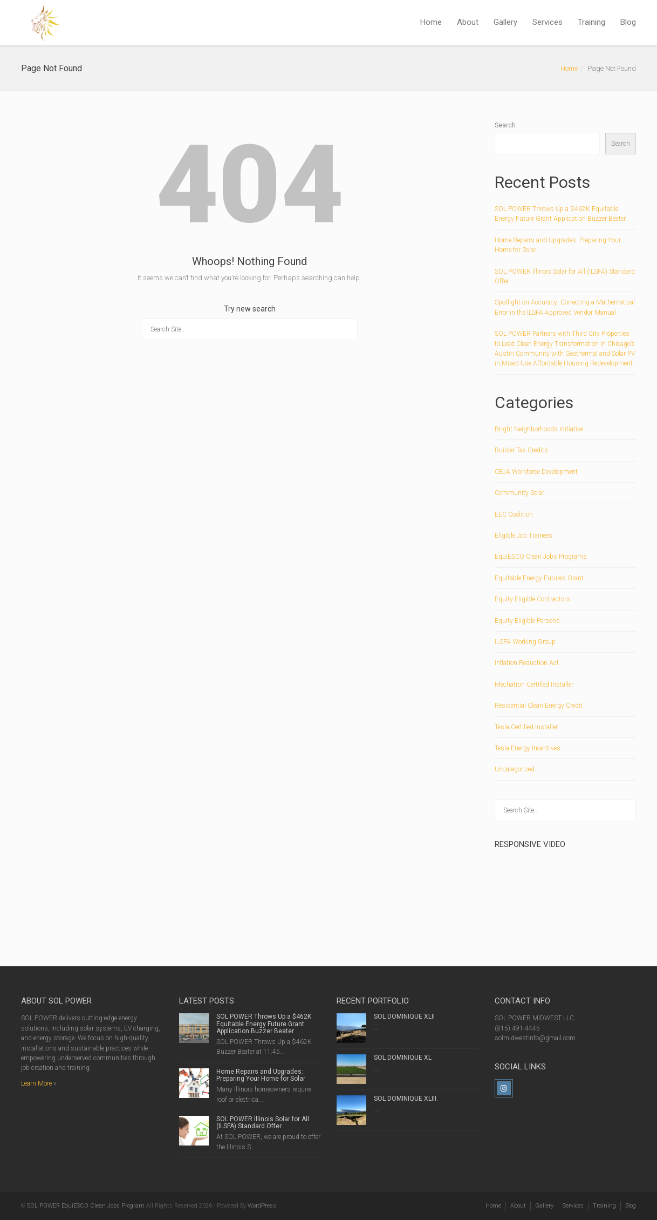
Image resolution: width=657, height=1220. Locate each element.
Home (431, 22)
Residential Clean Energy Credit (539, 705)
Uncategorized (515, 769)
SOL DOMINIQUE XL (403, 1057)
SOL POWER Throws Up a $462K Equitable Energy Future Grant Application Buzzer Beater (263, 1023)
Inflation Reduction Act (527, 663)
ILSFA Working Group (525, 642)
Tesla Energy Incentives (527, 748)
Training (591, 22)
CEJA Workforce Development (536, 472)
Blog (628, 22)
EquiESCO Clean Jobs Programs (541, 556)
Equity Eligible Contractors (532, 599)
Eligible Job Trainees (523, 535)
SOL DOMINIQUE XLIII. (406, 1098)
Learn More (36, 1083)
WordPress (262, 1205)
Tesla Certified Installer (526, 727)
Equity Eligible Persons (527, 621)
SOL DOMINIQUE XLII (404, 1016)
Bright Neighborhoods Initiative (539, 429)
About (467, 22)
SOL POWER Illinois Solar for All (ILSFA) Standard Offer (262, 1122)
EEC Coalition (514, 514)
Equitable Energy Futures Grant (539, 578)
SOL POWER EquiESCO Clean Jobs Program (86, 1205)
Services (547, 22)
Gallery (505, 22)
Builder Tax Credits (521, 450)
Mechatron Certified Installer (534, 684)
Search (505, 125)
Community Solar (519, 493)
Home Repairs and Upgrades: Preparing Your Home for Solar (260, 1075)
